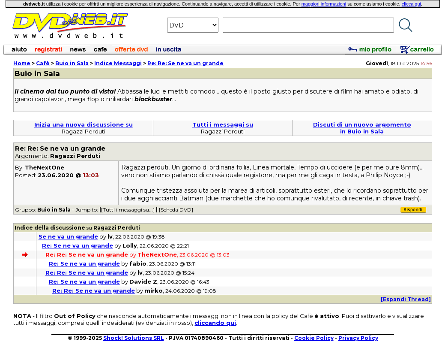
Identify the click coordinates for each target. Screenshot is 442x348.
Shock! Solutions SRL (133, 338)
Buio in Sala (72, 63)
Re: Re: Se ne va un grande (185, 63)
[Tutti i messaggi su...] (128, 209)
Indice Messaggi (118, 63)
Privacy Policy (358, 338)
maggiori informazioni (324, 3)
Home (21, 63)
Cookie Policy (314, 338)
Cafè (43, 63)
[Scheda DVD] (176, 209)
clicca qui (411, 3)
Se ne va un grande (68, 236)
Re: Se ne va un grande (77, 245)
